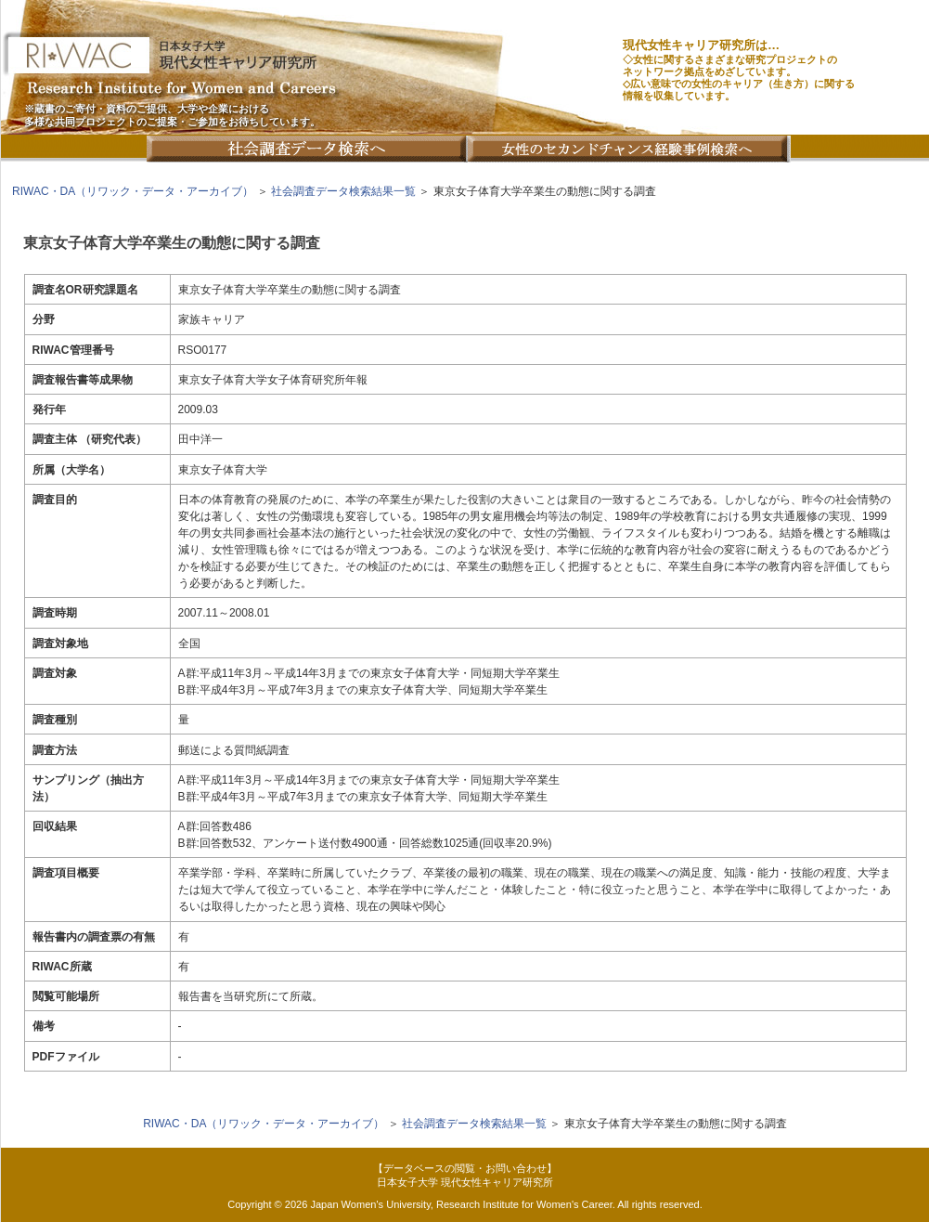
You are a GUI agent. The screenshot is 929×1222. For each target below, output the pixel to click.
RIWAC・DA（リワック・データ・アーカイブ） (132, 191)
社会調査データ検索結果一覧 (343, 191)
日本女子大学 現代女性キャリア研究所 (465, 1182)
